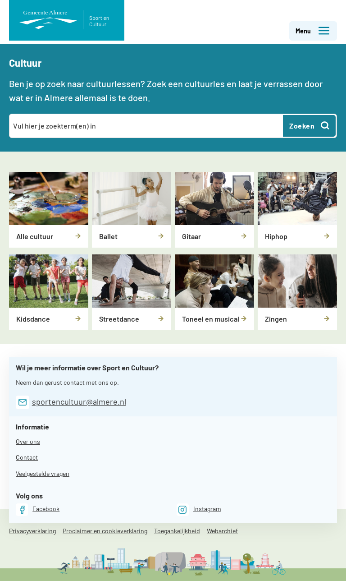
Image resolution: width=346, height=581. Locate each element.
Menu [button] (313, 30)
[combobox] (146, 126)
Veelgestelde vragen (42, 473)
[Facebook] (37, 509)
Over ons (28, 441)
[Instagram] (199, 509)
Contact (27, 457)
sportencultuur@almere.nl (79, 401)
